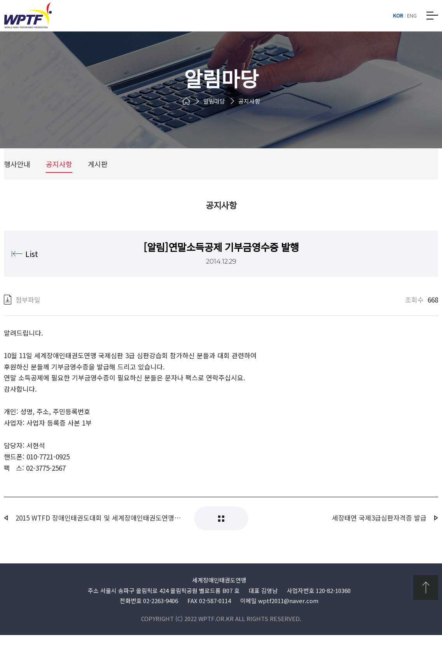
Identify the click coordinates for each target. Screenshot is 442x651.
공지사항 (59, 171)
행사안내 (17, 171)
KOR (398, 15)
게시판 (98, 171)
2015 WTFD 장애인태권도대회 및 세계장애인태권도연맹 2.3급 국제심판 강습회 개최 (99, 534)
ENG (412, 15)
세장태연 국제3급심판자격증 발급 (379, 534)
